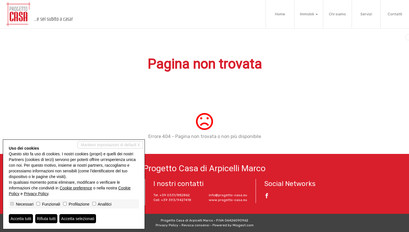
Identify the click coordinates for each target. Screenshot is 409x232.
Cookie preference (76, 188)
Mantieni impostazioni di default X (110, 145)
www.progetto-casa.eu (228, 200)
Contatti (395, 14)
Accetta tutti (21, 218)
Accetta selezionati (77, 218)
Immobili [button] (309, 14)
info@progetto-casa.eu (228, 195)
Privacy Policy (167, 225)
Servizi (366, 14)
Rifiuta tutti (46, 218)
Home (280, 14)
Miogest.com (243, 225)
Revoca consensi (195, 225)
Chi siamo (337, 14)
